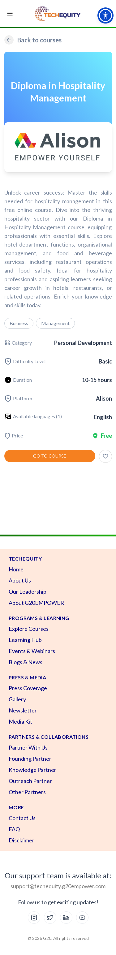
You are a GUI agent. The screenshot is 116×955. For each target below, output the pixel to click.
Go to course (49, 455)
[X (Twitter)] (50, 917)
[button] (105, 15)
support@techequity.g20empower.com (58, 886)
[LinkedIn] (66, 917)
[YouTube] (82, 917)
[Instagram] (34, 917)
